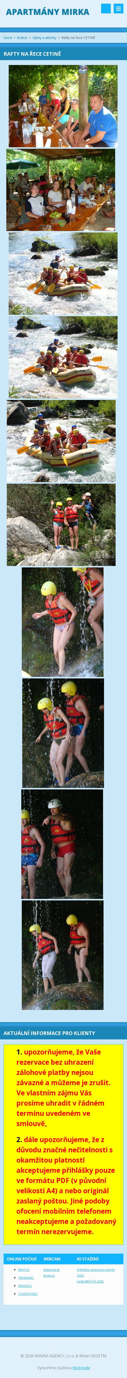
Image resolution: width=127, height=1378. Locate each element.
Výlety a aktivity (44, 37)
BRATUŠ (24, 1270)
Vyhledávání (106, 8)
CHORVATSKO (27, 1294)
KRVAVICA (25, 1286)
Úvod (8, 37)
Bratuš (22, 37)
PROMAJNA (26, 1278)
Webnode (81, 1367)
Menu (118, 8)
